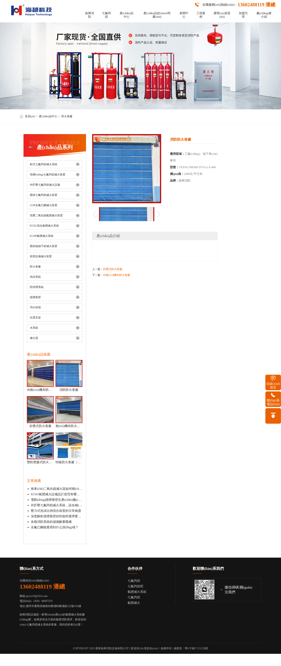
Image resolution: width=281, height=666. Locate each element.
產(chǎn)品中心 (126, 15)
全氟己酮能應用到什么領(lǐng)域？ (54, 527)
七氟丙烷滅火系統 (37, 624)
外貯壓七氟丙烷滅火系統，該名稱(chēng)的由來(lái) (56, 505)
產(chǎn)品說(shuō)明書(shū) (157, 15)
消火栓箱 (35, 307)
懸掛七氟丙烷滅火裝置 (43, 194)
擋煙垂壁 (35, 297)
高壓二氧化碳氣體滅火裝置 (46, 215)
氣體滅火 (134, 602)
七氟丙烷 (106, 15)
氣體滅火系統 (137, 591)
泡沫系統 (35, 276)
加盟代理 (243, 15)
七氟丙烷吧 (135, 586)
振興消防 (89, 15)
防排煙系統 (37, 287)
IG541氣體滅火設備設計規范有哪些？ (56, 494)
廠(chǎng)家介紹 (264, 15)
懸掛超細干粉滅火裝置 (43, 246)
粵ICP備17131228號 (196, 648)
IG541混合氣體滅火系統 (44, 225)
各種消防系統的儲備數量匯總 (51, 521)
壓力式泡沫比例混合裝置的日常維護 (56, 510)
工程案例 (200, 15)
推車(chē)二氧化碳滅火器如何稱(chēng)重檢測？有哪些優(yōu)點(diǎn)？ (56, 488)
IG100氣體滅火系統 (41, 235)
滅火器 (34, 337)
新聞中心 (184, 15)
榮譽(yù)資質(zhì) (222, 15)
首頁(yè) (30, 116)
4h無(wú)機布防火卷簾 (116, 275)
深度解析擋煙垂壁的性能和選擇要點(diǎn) (56, 516)
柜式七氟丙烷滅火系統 (43, 164)
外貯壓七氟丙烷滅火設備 (45, 184)
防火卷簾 (66, 116)
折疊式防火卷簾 (112, 269)
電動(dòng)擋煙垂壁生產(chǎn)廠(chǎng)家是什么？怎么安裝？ (56, 499)
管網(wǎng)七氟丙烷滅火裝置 (48, 174)
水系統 (34, 327)
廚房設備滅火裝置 (41, 256)
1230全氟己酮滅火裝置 (43, 205)
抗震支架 (35, 317)
